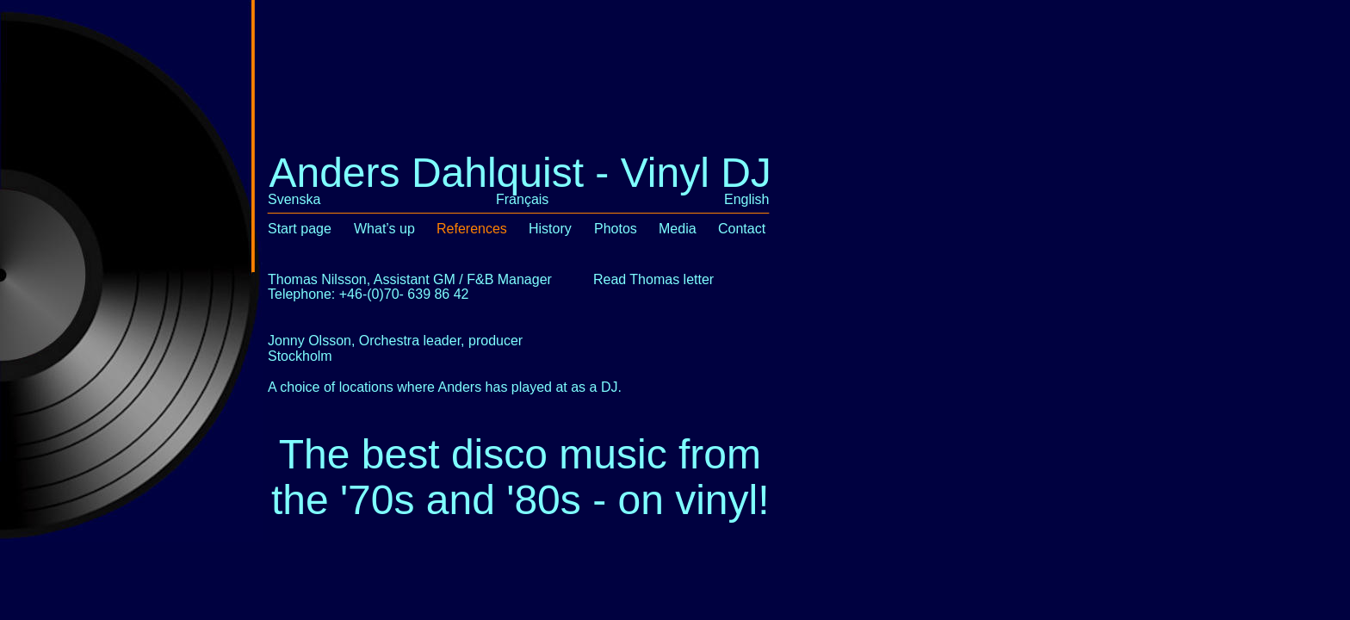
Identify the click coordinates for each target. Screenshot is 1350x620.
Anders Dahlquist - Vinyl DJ (520, 172)
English (746, 199)
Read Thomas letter (653, 279)
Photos (615, 228)
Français (522, 199)
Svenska (294, 199)
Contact (741, 228)
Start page (299, 228)
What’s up (384, 228)
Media (678, 228)
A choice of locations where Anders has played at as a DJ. (445, 387)
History (550, 228)
